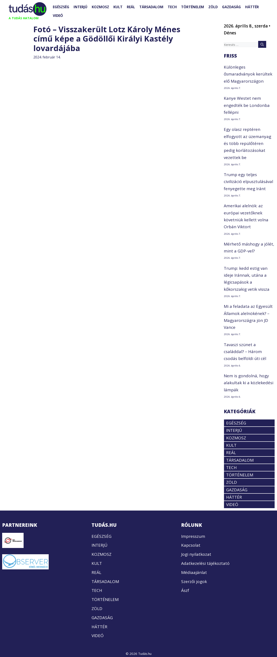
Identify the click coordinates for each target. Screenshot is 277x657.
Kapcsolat (190, 545)
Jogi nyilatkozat (196, 554)
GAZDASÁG (231, 7)
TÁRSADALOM (151, 7)
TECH (172, 7)
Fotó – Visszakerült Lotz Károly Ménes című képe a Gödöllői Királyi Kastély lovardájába (106, 38)
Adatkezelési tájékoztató (205, 563)
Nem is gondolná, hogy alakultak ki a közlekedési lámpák (248, 383)
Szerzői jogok (194, 581)
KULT (117, 7)
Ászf (185, 590)
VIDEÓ (58, 15)
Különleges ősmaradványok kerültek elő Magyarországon (248, 74)
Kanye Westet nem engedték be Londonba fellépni (247, 105)
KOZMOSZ (100, 7)
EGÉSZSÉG (61, 7)
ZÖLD (213, 7)
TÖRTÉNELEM (192, 7)
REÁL (131, 7)
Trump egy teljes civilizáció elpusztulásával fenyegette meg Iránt (248, 181)
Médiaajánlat (194, 572)
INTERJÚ (80, 7)
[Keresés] (262, 44)
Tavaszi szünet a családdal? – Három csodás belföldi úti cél (245, 351)
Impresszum (193, 536)
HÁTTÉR (252, 7)
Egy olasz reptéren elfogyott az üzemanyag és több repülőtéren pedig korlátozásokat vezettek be (247, 143)
